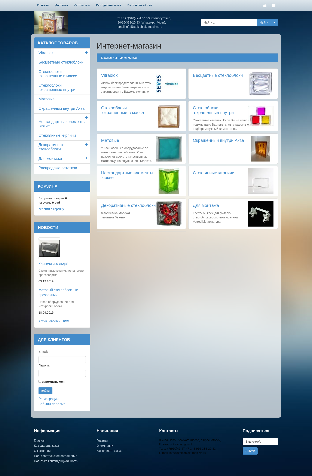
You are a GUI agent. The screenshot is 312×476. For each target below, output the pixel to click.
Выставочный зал (139, 5)
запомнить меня (54, 381)
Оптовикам (82, 5)
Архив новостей (50, 321)
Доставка (61, 5)
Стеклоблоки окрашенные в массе (122, 110)
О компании (42, 450)
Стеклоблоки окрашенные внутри (213, 110)
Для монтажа (206, 205)
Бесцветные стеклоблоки (218, 75)
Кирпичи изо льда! (53, 263)
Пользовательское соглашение (55, 456)
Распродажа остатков (58, 168)
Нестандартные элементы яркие (62, 124)
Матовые (110, 140)
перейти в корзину (51, 209)
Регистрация (49, 399)
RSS (66, 321)
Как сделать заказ (108, 5)
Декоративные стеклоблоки (128, 205)
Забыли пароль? (52, 404)
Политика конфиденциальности (56, 461)
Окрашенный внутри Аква (218, 140)
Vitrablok (109, 75)
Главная (43, 5)
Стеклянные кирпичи (213, 173)
